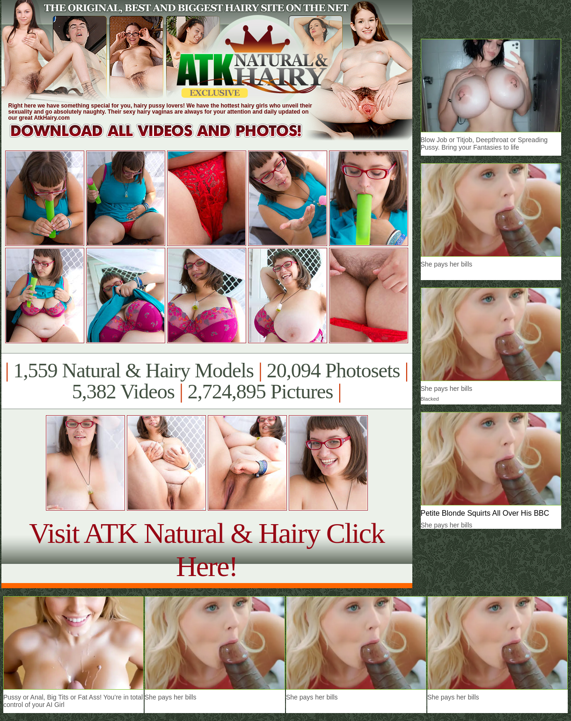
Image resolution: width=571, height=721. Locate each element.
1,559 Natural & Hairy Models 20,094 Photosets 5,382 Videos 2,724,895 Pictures (206, 381)
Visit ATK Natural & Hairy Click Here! (206, 549)
